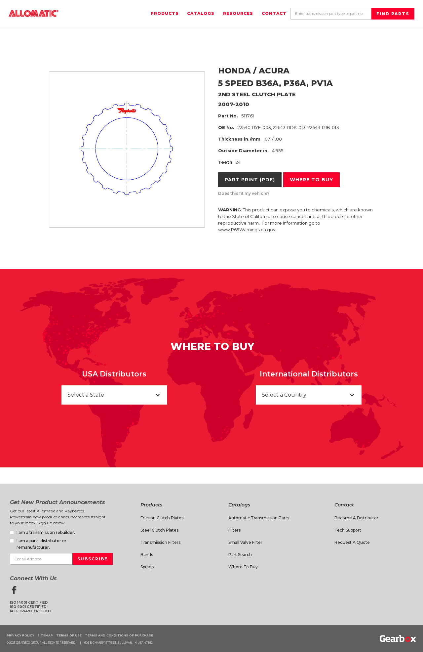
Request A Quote (352, 542)
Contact (274, 13)
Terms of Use (69, 635)
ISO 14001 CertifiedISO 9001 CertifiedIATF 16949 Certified (30, 606)
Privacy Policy (20, 635)
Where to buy (311, 180)
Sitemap (45, 635)
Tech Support (347, 530)
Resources (238, 13)
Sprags (147, 566)
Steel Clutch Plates (159, 530)
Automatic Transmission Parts (258, 517)
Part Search (240, 554)
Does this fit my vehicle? (243, 193)
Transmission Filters (160, 542)
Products (165, 13)
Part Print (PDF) (250, 180)
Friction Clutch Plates (161, 517)
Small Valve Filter (245, 542)
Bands (146, 554)
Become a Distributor (356, 517)
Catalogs (200, 13)
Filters (234, 530)
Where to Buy (243, 566)
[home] (33, 13)
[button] (114, 395)
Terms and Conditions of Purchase (119, 635)
